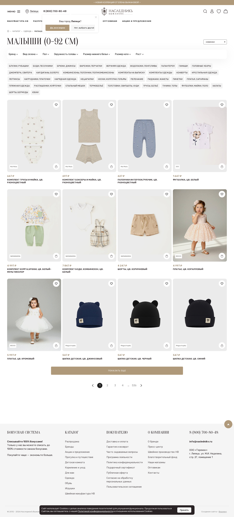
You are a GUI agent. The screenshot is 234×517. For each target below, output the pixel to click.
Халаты (217, 86)
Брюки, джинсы (66, 66)
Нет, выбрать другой (84, 28)
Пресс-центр (155, 455)
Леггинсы (14, 79)
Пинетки (177, 79)
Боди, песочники (43, 66)
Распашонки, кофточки (47, 86)
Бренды (69, 455)
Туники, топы (169, 86)
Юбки (35, 92)
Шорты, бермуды (18, 92)
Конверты (182, 72)
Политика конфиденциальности (124, 471)
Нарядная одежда (65, 79)
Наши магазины (156, 471)
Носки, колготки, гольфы (112, 79)
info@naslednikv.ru (200, 450)
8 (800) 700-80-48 (54, 11)
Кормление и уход (75, 476)
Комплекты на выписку (131, 72)
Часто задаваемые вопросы (122, 460)
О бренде (153, 450)
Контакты (153, 481)
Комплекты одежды (160, 72)
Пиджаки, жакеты (158, 79)
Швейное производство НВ (163, 460)
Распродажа (41, 21)
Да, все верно (57, 28)
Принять (184, 510)
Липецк (34, 11)
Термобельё (96, 86)
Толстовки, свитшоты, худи (123, 86)
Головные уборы (201, 66)
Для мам (69, 481)
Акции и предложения (136, 21)
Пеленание (137, 79)
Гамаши (183, 66)
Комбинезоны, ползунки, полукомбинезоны (88, 72)
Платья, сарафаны (197, 79)
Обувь (68, 491)
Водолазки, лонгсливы (143, 66)
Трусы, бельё (150, 86)
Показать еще (117, 370)
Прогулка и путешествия (79, 465)
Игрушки (70, 497)
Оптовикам (110, 21)
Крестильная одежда (204, 72)
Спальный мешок (75, 86)
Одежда (69, 486)
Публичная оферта (117, 481)
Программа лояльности (119, 465)
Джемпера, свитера (20, 72)
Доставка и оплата (117, 450)
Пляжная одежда (19, 86)
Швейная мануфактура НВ (80, 502)
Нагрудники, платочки (37, 79)
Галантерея (168, 66)
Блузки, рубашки (19, 66)
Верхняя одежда (116, 66)
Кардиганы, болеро (47, 72)
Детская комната (75, 471)
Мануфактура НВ (17, 21)
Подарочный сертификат (120, 476)
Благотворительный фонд (162, 465)
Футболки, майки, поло (195, 86)
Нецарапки (87, 79)
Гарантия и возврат (117, 455)
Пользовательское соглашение (124, 495)
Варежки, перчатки (91, 66)
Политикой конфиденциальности (95, 511)
